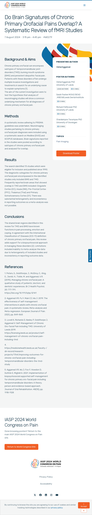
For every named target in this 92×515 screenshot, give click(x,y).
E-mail (76, 89)
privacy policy (57, 508)
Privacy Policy (46, 477)
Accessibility (46, 484)
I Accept (84, 505)
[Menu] (84, 5)
